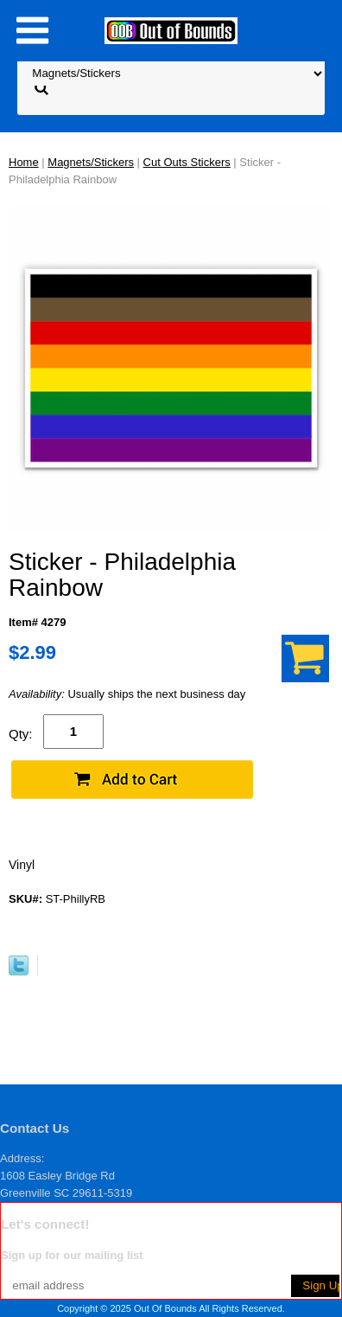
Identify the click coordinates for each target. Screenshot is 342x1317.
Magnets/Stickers (91, 162)
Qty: (21, 733)
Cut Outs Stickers (187, 162)
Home (24, 162)
